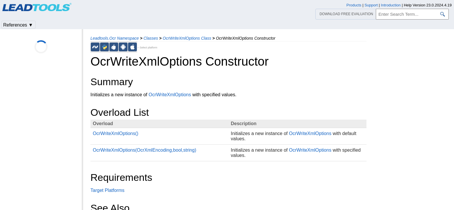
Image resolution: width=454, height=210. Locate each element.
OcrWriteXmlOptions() (115, 133)
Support (371, 5)
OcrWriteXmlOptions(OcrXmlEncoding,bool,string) (144, 150)
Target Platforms (107, 190)
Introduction (391, 5)
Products (353, 5)
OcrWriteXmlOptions (170, 94)
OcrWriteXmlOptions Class (187, 38)
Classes (151, 38)
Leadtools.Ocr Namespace (114, 38)
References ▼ (18, 24)
